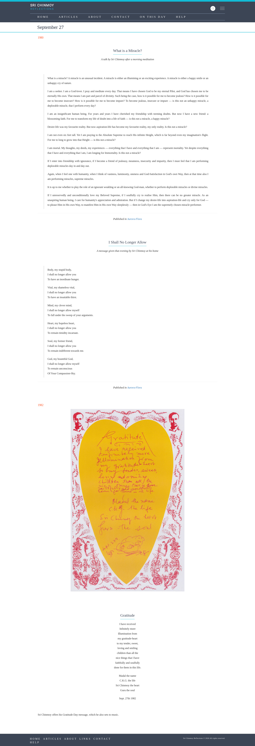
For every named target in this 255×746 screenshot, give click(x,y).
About (95, 16)
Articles (68, 16)
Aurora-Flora (134, 219)
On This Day (153, 16)
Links (85, 738)
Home (43, 16)
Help (181, 16)
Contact (121, 16)
